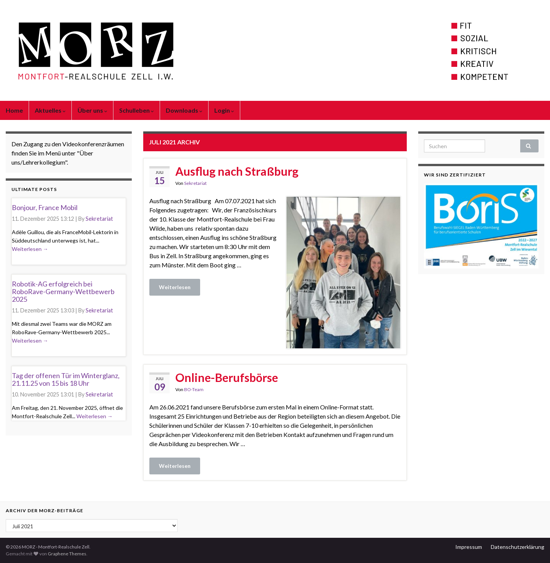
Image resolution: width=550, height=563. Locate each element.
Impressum (468, 547)
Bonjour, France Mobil (45, 207)
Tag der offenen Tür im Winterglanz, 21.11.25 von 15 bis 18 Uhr (66, 379)
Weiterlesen (175, 287)
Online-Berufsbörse (226, 377)
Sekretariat (195, 183)
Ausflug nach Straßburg (236, 171)
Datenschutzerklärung (517, 547)
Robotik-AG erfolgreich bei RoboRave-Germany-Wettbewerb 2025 (63, 291)
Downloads (184, 110)
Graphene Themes (67, 554)
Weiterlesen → (30, 249)
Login (224, 110)
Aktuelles (50, 110)
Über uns (92, 110)
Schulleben (136, 110)
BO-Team (194, 389)
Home (14, 110)
